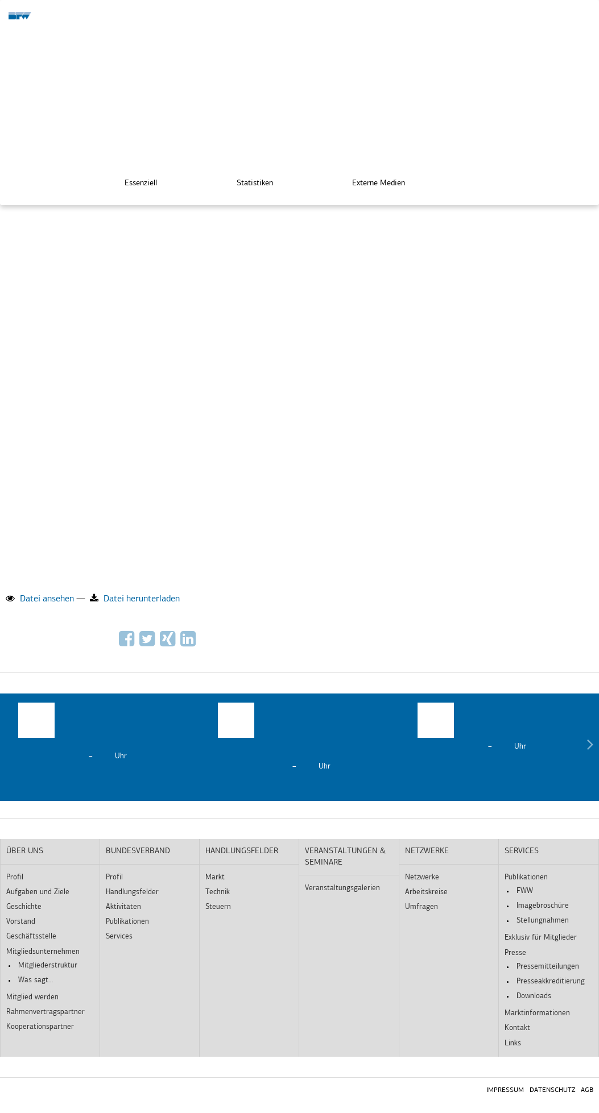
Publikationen (127, 921)
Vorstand (20, 921)
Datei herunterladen (135, 598)
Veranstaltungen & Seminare (345, 857)
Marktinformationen (537, 1013)
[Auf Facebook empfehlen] (128, 642)
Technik (217, 892)
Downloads (534, 996)
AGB (587, 1090)
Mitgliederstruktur (47, 965)
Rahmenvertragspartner (45, 1012)
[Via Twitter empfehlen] (148, 642)
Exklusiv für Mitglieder (541, 937)
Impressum (505, 1090)
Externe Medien (370, 182)
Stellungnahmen (543, 920)
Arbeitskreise (426, 892)
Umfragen (421, 907)
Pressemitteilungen (548, 966)
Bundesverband (138, 851)
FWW (525, 891)
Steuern (218, 907)
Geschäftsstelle (31, 936)
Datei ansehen (40, 598)
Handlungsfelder (132, 892)
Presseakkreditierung (551, 981)
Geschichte (24, 907)
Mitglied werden (32, 997)
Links (513, 1043)
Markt (215, 877)
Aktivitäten (123, 907)
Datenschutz (552, 1090)
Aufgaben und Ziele (37, 892)
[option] (100, 732)
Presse (515, 953)
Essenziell (133, 182)
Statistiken (247, 182)
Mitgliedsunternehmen (43, 952)
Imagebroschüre (543, 905)
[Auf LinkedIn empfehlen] (189, 642)
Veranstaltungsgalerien (342, 888)
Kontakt (517, 1028)
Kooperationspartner (40, 1027)
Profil (14, 877)
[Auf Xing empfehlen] (169, 642)
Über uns (24, 851)
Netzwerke (427, 851)
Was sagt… (35, 980)
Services (119, 936)
